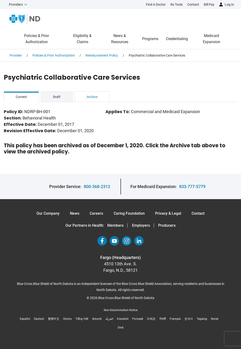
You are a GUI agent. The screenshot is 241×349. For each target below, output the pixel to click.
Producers (167, 225)
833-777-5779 (192, 186)
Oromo (67, 318)
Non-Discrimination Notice (120, 310)
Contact (198, 213)
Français (175, 318)
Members (115, 225)
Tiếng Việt (82, 318)
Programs (150, 39)
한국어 (189, 318)
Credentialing (177, 39)
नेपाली (162, 318)
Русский (137, 318)
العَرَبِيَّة (109, 318)
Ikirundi (97, 318)
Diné (120, 327)
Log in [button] (229, 4)
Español (25, 318)
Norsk (214, 318)
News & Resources (119, 38)
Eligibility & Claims (82, 38)
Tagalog (202, 318)
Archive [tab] (92, 97)
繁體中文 (53, 318)
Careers (96, 213)
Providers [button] (16, 4)
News (74, 213)
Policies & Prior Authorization (36, 38)
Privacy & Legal (168, 213)
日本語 (151, 318)
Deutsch (39, 318)
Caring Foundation (129, 213)
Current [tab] (21, 97)
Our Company (48, 213)
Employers (141, 225)
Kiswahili (123, 318)
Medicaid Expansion (211, 38)
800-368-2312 (97, 186)
